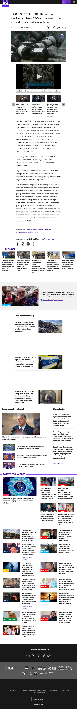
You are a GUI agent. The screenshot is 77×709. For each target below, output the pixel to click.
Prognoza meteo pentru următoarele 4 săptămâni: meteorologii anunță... (30, 448)
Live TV (65, 2)
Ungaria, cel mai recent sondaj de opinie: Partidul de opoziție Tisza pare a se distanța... (8, 266)
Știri (8, 9)
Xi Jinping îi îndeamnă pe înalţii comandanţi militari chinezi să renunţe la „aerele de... (38, 267)
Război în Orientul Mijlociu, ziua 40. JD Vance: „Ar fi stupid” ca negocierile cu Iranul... (23, 266)
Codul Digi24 (54, 690)
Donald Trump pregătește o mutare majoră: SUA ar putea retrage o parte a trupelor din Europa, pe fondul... (29, 535)
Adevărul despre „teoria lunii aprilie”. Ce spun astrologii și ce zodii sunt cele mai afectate (18, 500)
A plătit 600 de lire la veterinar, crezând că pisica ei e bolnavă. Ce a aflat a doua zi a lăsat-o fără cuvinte (29, 617)
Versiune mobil (38, 699)
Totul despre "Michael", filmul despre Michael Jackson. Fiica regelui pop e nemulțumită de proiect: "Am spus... (28, 569)
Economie (13, 9)
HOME (3, 9)
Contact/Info (41, 692)
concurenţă (48, 230)
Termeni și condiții (30, 684)
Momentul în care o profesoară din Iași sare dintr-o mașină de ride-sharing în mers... (68, 265)
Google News (49, 239)
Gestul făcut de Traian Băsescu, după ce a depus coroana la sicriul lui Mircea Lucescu (66, 548)
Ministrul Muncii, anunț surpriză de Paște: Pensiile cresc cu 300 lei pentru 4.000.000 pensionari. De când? (66, 584)
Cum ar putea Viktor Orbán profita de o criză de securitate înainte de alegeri (48, 517)
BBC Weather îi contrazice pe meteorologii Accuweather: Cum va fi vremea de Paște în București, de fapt (48, 493)
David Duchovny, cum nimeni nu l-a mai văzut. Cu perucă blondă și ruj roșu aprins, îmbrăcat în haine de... (66, 568)
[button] (38, 76)
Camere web (65, 690)
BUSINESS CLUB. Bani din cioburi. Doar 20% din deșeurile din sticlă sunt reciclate (37, 9)
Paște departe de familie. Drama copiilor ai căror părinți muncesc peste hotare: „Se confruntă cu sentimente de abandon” (52, 110)
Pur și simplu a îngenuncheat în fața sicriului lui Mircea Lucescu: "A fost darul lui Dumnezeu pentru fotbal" (29, 598)
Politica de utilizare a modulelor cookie (34, 690)
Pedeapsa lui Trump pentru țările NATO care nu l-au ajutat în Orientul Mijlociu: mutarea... (53, 266)
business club (27, 230)
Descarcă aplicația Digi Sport (53, 300)
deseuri (40, 230)
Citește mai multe (59, 463)
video (35, 230)
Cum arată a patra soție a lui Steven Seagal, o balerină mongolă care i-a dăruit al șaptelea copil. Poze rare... (65, 617)
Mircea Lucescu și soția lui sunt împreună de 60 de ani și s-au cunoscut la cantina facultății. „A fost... (29, 631)
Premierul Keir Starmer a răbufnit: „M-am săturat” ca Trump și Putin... (32, 456)
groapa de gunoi (22, 232)
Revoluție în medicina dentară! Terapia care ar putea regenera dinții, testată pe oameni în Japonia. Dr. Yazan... (66, 519)
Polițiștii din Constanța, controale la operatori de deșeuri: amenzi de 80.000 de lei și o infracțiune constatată (25, 326)
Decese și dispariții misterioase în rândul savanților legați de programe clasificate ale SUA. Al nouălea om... (28, 584)
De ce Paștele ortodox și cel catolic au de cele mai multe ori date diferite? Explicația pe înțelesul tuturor (66, 598)
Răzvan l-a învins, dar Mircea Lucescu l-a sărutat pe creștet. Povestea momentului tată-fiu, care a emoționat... (29, 549)
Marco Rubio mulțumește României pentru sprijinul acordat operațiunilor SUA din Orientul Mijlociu (38, 108)
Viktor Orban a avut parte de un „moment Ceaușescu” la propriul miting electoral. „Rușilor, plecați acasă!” (22, 108)
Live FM (57, 2)
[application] (38, 76)
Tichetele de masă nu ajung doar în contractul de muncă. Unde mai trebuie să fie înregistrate (65, 535)
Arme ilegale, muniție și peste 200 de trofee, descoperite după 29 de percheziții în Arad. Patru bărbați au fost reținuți (63, 436)
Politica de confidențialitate (44, 684)
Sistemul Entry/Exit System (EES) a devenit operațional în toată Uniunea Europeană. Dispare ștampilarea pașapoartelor (62, 420)
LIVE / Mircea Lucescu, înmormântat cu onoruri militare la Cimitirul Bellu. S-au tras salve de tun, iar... (65, 493)
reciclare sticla (33, 232)
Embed (19, 91)
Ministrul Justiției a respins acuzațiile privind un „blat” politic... (30, 465)
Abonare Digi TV (12, 690)
